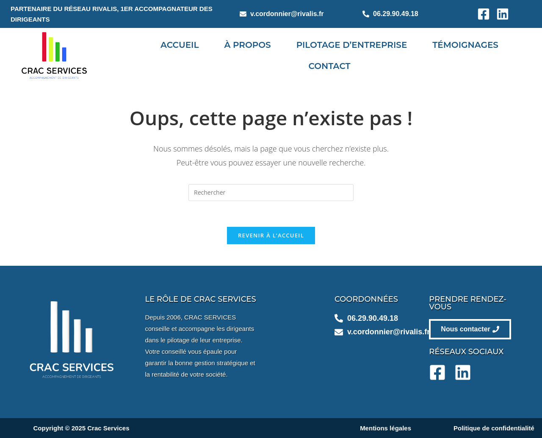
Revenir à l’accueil (271, 235)
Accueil (179, 45)
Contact (330, 66)
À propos (247, 45)
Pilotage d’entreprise (351, 45)
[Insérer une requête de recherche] (271, 192)
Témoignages (465, 45)
